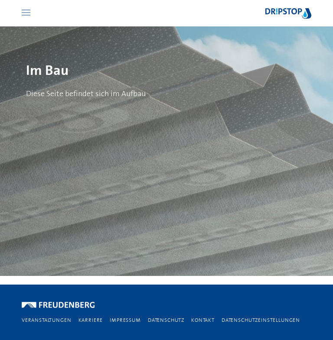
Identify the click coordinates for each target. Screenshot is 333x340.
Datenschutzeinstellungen (261, 320)
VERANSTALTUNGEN (47, 320)
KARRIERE (90, 320)
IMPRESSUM (125, 320)
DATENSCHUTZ (166, 320)
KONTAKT (203, 320)
